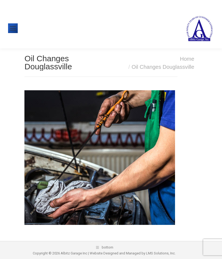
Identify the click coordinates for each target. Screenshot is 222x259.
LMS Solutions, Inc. (161, 253)
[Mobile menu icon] (13, 28)
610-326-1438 (30, 3)
